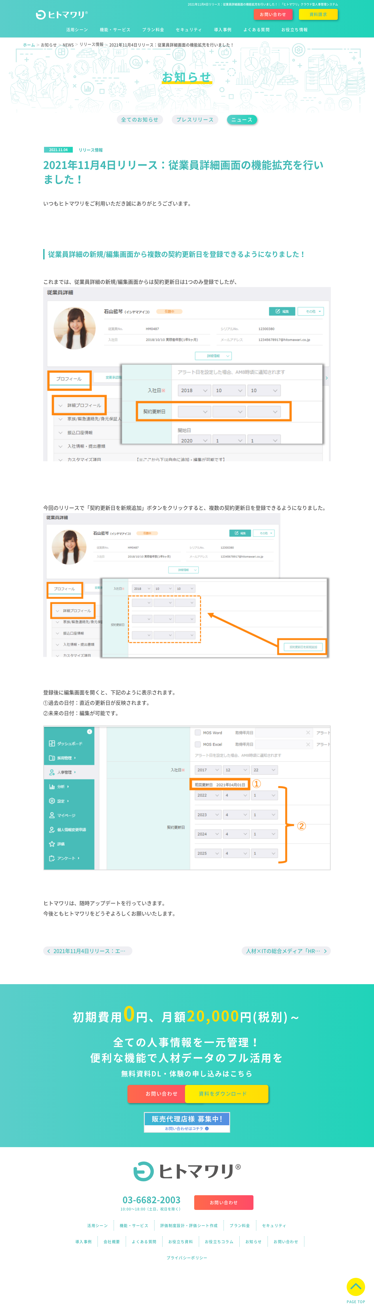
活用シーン (97, 1225)
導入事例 (83, 1237)
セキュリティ (274, 1225)
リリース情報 (91, 150)
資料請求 (318, 14)
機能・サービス (134, 1225)
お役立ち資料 (180, 1237)
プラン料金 (240, 1225)
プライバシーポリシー (187, 1249)
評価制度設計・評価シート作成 (189, 1225)
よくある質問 (144, 1237)
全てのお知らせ (136, 119)
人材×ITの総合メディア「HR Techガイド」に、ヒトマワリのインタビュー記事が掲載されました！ (288, 951)
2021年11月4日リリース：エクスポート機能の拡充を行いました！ (93, 951)
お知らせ (253, 1237)
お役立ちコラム (219, 1237)
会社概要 (112, 1237)
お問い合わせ (273, 14)
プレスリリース (195, 119)
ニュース (247, 119)
